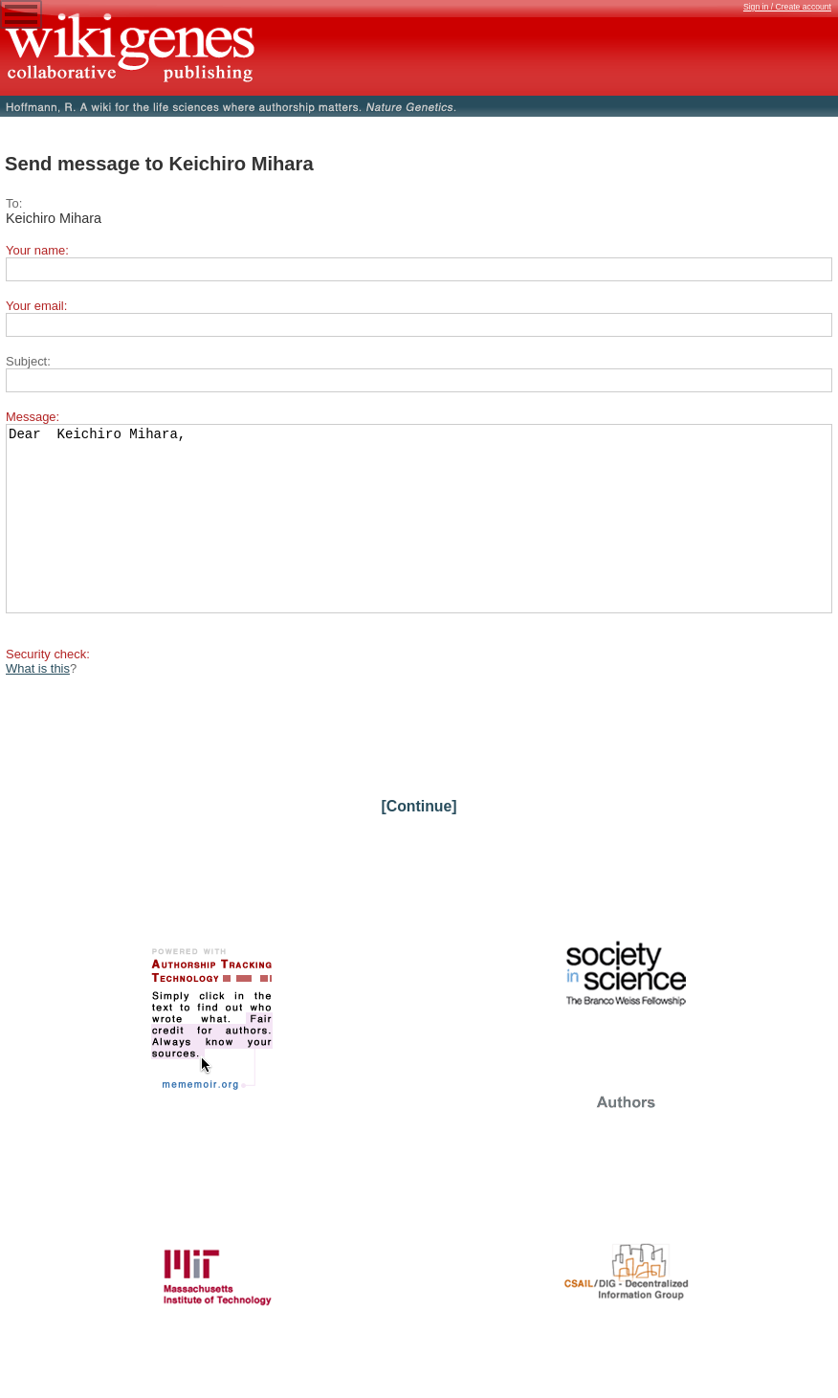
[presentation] (151, 763)
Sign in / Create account (787, 6)
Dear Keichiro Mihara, (419, 536)
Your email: (36, 306)
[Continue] (418, 840)
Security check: (48, 688)
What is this (38, 703)
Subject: (28, 361)
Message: (32, 417)
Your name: (37, 250)
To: (14, 203)
